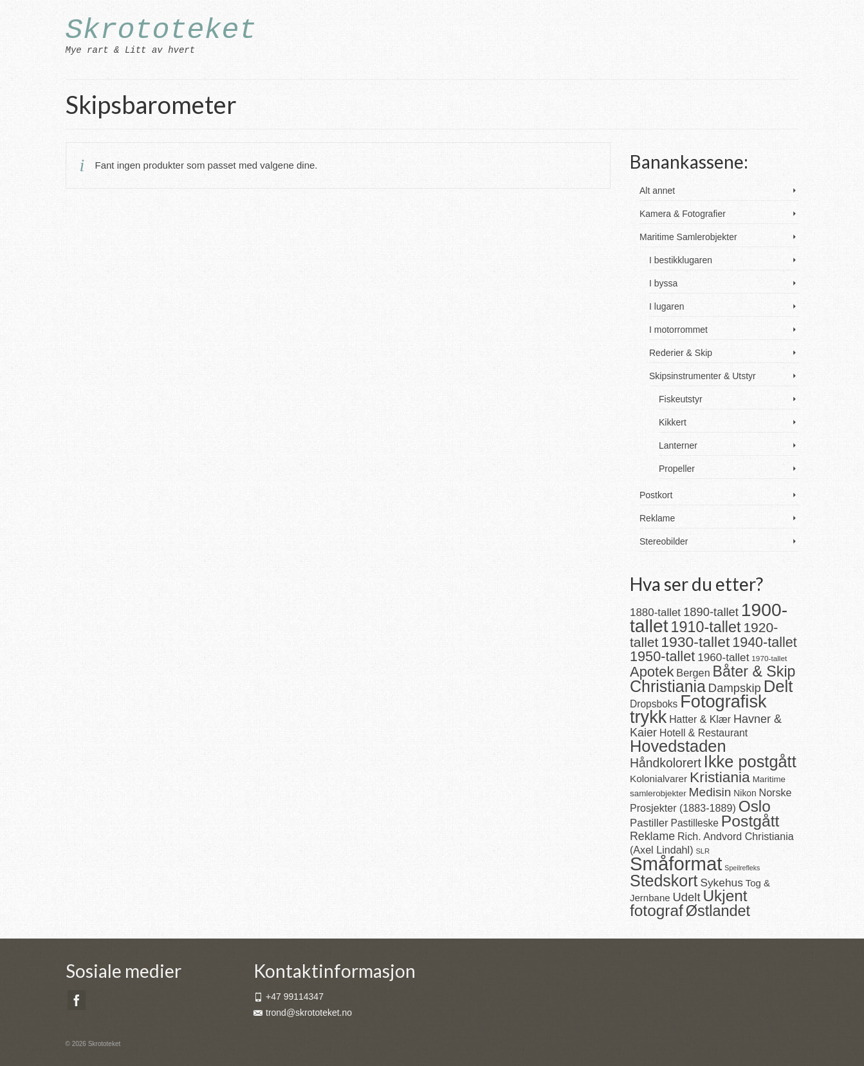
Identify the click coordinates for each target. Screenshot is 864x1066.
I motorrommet (678, 329)
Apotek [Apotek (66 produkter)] (652, 672)
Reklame (657, 518)
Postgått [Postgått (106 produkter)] (750, 821)
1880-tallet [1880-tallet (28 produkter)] (655, 612)
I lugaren (666, 306)
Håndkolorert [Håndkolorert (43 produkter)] (665, 763)
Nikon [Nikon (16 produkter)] (744, 793)
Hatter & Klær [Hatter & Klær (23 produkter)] (700, 719)
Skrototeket (161, 30)
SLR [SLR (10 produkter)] (702, 851)
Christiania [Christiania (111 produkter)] (668, 686)
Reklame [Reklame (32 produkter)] (652, 836)
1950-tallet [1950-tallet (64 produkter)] (662, 656)
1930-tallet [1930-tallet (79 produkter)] (695, 641)
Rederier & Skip (680, 353)
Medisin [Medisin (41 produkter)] (710, 792)
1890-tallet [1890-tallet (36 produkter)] (711, 612)
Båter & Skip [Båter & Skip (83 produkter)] (754, 671)
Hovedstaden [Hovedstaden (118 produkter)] (678, 746)
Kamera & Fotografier (682, 214)
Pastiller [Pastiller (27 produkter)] (649, 823)
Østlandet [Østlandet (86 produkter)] (718, 910)
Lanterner (678, 445)
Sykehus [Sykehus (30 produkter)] (721, 882)
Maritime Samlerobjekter (688, 237)
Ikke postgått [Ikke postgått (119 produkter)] (750, 762)
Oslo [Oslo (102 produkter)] (755, 806)
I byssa (663, 283)
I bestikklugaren (680, 260)
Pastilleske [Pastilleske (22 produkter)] (695, 823)
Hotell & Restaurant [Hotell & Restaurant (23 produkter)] (703, 732)
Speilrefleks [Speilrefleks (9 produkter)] (742, 868)
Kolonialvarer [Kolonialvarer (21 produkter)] (658, 778)
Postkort (655, 495)
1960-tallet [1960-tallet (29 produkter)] (723, 657)
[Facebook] (77, 1000)
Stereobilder (663, 541)
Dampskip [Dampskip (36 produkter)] (734, 688)
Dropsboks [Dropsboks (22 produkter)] (653, 703)
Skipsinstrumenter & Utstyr (702, 376)
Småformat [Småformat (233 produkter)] (676, 863)
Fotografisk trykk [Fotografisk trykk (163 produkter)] (698, 709)
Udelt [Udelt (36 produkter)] (687, 897)
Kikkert (672, 422)
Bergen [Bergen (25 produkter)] (693, 672)
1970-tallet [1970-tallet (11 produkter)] (769, 658)
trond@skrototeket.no (302, 1012)
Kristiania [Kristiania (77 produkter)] (720, 777)
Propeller (677, 468)
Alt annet (657, 190)
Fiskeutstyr (681, 399)
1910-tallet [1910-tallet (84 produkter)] (706, 627)
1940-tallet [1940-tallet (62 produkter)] (764, 642)
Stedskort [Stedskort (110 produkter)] (663, 881)
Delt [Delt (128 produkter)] (778, 686)
